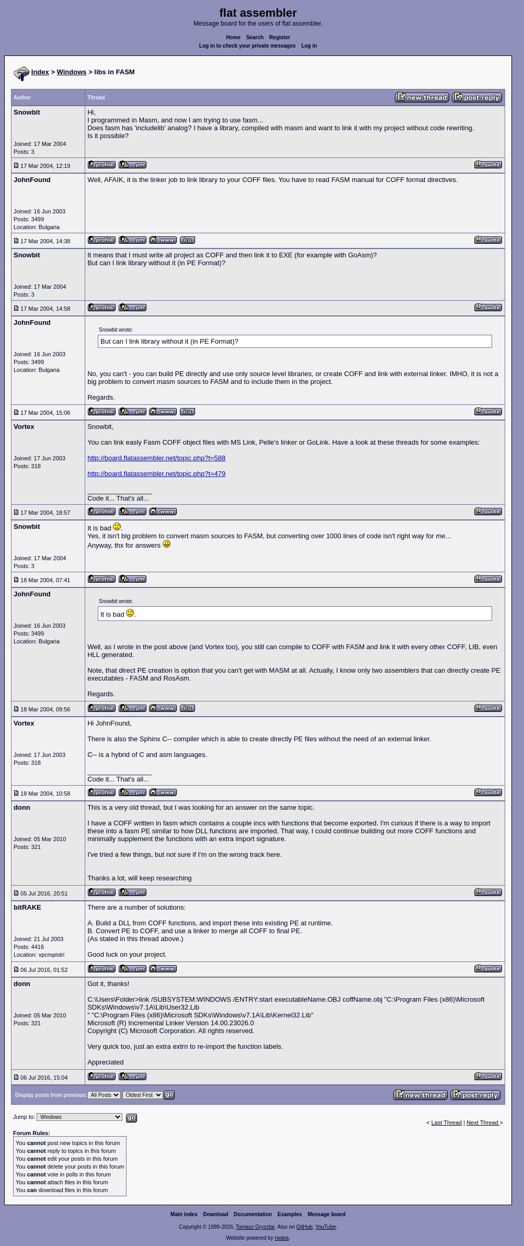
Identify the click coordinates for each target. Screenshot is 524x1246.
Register (279, 37)
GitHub (304, 1227)
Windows (72, 72)
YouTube (325, 1227)
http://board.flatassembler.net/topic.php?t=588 (156, 458)
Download (216, 1214)
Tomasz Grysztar (255, 1227)
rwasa (282, 1238)
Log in (309, 46)
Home (233, 37)
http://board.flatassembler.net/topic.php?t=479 (156, 474)
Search (255, 37)
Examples (290, 1214)
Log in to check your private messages (247, 46)
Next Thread (482, 1122)
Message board (326, 1214)
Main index (184, 1214)
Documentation (253, 1214)
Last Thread (446, 1122)
